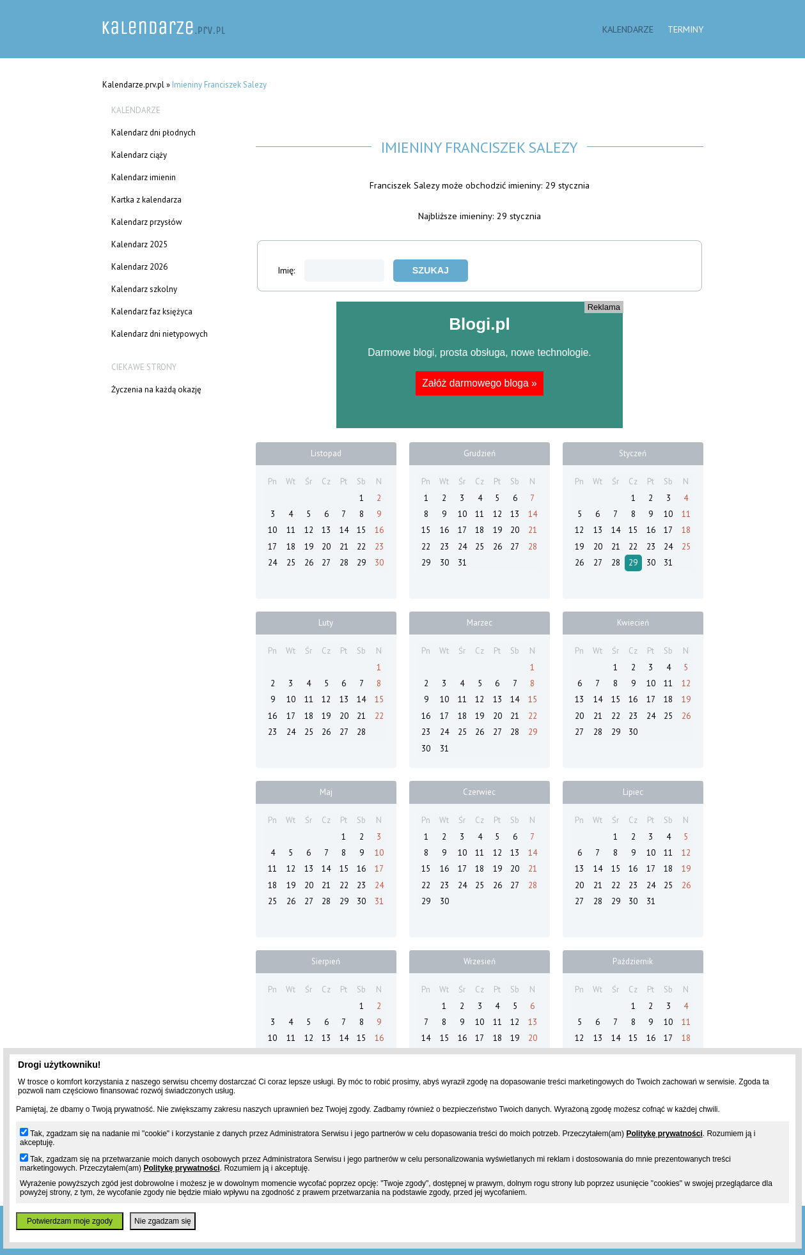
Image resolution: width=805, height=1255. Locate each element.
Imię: (330, 270)
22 (361, 546)
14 (344, 530)
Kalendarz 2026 (139, 266)
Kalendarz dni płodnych (153, 132)
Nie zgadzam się (162, 1221)
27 (326, 562)
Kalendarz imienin (143, 177)
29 (361, 562)
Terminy (685, 29)
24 (272, 562)
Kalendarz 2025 (139, 244)
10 (272, 530)
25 (290, 562)
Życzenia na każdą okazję (156, 389)
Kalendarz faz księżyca (151, 311)
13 (326, 530)
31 (462, 562)
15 (361, 530)
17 (272, 546)
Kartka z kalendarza (146, 199)
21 (344, 546)
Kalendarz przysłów (146, 222)
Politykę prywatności (664, 1133)
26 (308, 562)
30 (379, 562)
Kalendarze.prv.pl (133, 84)
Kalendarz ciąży (139, 155)
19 (308, 546)
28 (344, 562)
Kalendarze (627, 29)
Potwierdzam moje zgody (70, 1221)
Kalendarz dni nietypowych (159, 333)
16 (379, 530)
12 (308, 530)
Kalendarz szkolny (144, 289)
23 (379, 546)
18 (290, 546)
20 (326, 546)
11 (290, 530)
